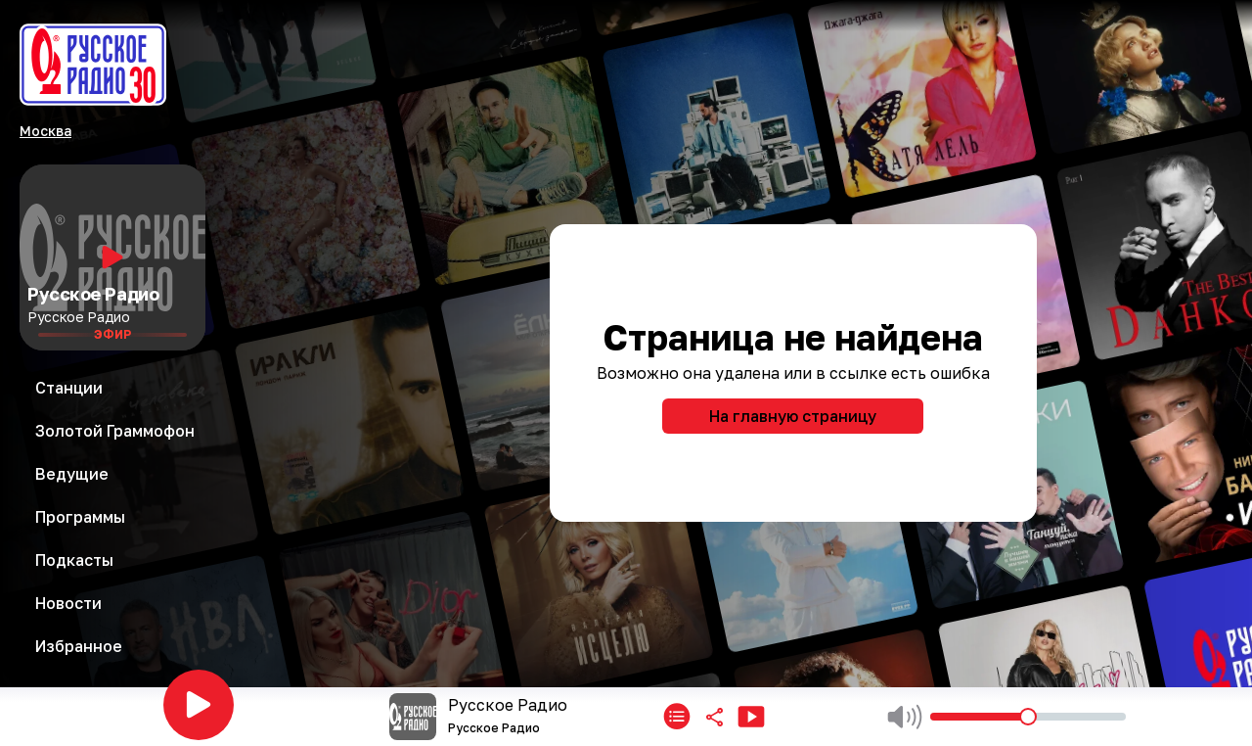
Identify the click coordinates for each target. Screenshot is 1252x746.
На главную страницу (792, 416)
